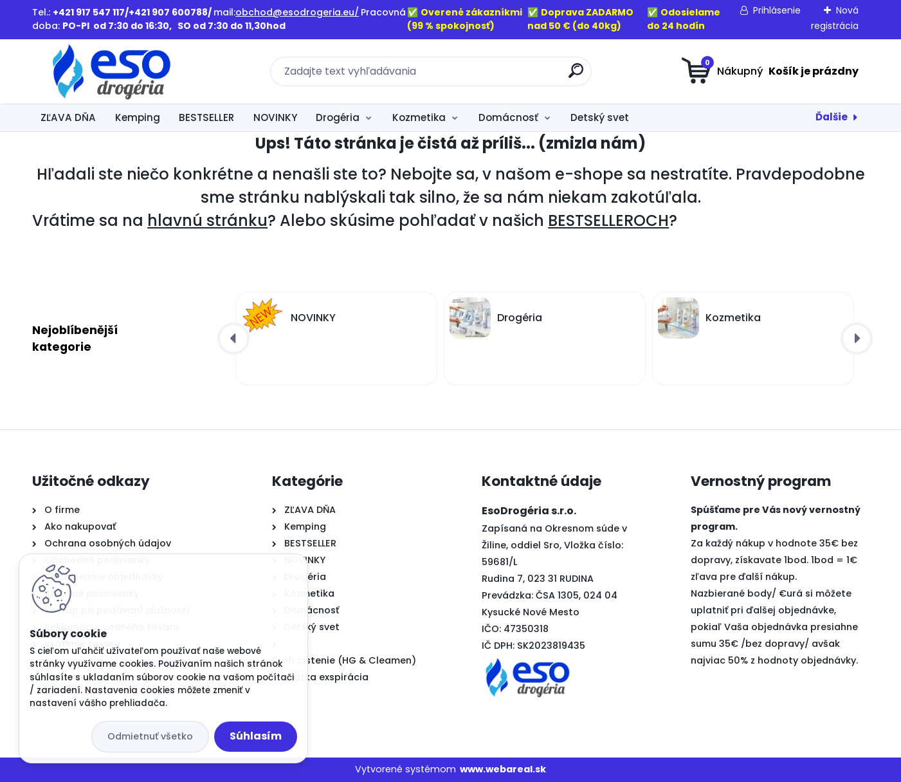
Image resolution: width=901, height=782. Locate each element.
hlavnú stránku (207, 220)
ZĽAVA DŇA (68, 117)
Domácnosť (508, 117)
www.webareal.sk (503, 769)
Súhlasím (256, 736)
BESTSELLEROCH (608, 220)
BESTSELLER (206, 117)
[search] (576, 75)
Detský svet (599, 117)
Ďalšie (831, 117)
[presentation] (233, 338)
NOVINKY (275, 117)
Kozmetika (419, 117)
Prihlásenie (777, 10)
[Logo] (111, 71)
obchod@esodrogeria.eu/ (297, 12)
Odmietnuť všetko (150, 736)
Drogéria (337, 117)
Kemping (137, 117)
